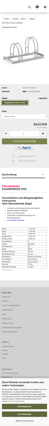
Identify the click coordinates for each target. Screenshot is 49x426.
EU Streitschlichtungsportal (12, 328)
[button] (6, 133)
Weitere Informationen (25, 421)
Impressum (6, 297)
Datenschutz (6, 319)
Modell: (24, 98)
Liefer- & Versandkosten (11, 305)
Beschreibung (9, 174)
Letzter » (32, 19)
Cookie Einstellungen (9, 332)
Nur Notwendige (24, 414)
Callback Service (8, 323)
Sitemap (5, 354)
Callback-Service (8, 346)
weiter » (24, 19)
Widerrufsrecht (7, 310)
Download (23, 235)
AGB (3, 314)
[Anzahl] (24, 133)
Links (4, 358)
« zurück (15, 19)
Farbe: (4, 111)
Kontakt (5, 301)
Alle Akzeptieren (24, 406)
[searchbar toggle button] (29, 7)
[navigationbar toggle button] (45, 7)
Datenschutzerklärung (16, 401)
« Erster (6, 19)
